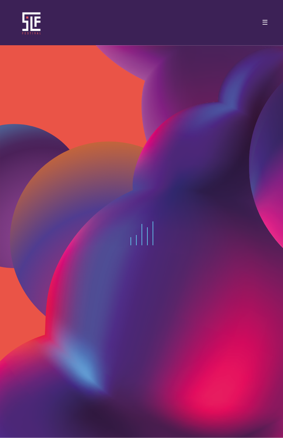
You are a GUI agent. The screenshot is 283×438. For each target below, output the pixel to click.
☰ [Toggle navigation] (265, 22)
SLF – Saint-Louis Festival (31, 23)
